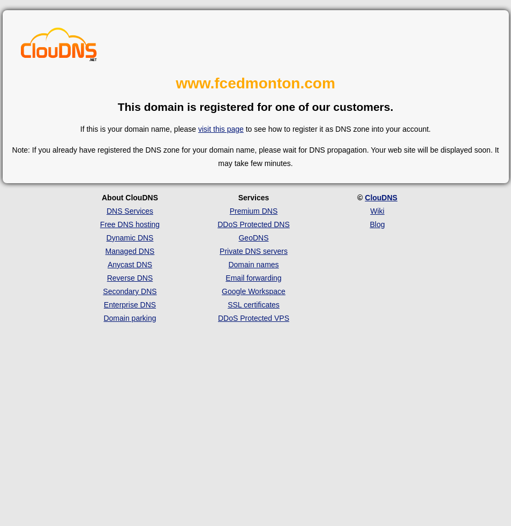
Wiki (377, 211)
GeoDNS (253, 238)
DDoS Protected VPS (253, 318)
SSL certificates (254, 304)
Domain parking (129, 318)
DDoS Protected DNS (253, 224)
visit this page (221, 129)
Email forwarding (253, 278)
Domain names (253, 264)
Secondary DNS (129, 291)
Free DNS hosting (130, 224)
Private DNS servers (254, 251)
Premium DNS (253, 211)
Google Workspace (253, 291)
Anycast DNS (130, 264)
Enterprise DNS (130, 304)
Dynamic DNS (130, 238)
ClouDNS (381, 197)
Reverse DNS (130, 278)
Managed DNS (130, 251)
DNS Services (130, 211)
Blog (377, 224)
